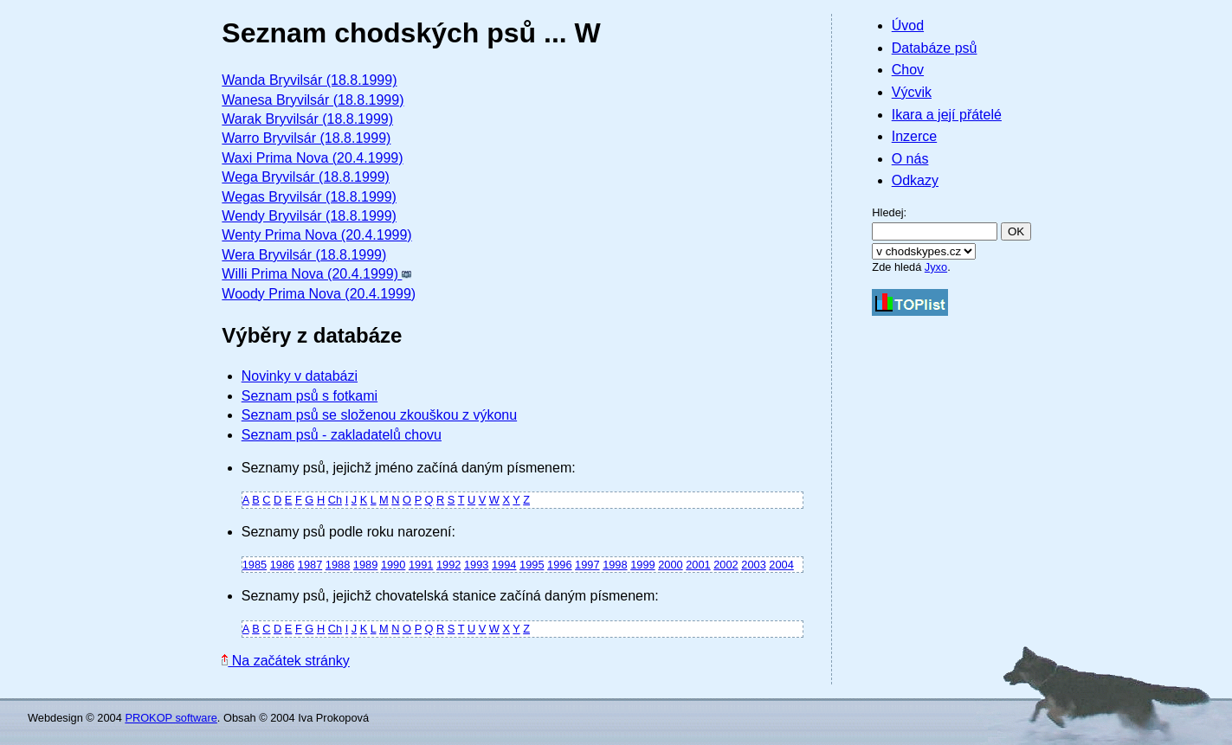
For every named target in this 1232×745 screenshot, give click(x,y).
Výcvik (912, 92)
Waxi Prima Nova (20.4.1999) (312, 158)
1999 (642, 564)
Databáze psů (934, 48)
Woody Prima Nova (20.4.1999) (319, 293)
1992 (448, 564)
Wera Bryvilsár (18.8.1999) (304, 254)
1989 (365, 564)
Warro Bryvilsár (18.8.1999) (306, 138)
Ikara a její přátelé (947, 114)
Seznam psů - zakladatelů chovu (342, 434)
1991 (421, 564)
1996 (559, 564)
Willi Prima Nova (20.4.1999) (316, 274)
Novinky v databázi (300, 376)
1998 (615, 564)
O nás (910, 158)
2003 (753, 564)
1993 (476, 564)
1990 (393, 564)
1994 (504, 564)
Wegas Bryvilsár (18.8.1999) (309, 196)
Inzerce (914, 136)
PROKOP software (170, 717)
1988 (338, 564)
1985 (254, 564)
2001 (698, 564)
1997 (587, 564)
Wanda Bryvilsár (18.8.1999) (309, 80)
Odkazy (915, 180)
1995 (531, 564)
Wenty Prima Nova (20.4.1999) (316, 235)
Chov (908, 69)
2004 (781, 564)
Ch (335, 499)
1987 (310, 564)
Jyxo (936, 266)
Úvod (908, 25)
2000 (670, 564)
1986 (282, 564)
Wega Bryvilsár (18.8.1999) (306, 177)
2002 (725, 564)
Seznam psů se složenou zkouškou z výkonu (379, 415)
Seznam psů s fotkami (309, 396)
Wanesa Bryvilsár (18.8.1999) (312, 100)
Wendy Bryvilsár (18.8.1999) (309, 216)
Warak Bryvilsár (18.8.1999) (307, 119)
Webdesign (55, 717)
